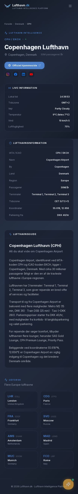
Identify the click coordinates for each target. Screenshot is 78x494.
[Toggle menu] (70, 6)
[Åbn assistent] (68, 484)
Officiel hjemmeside (24, 65)
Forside (8, 24)
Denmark (19, 24)
